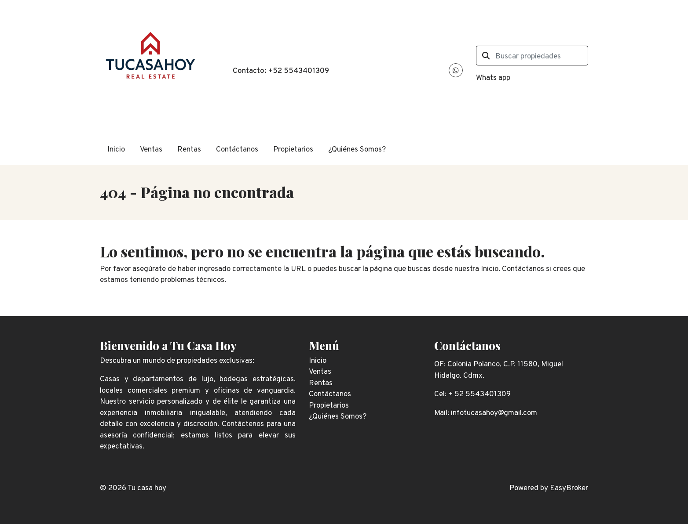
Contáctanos (237, 150)
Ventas (151, 150)
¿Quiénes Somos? (357, 150)
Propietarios (293, 150)
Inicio (116, 150)
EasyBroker (569, 488)
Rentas (189, 150)
